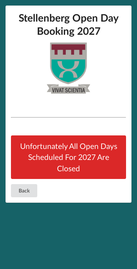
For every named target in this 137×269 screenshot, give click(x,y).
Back (24, 190)
